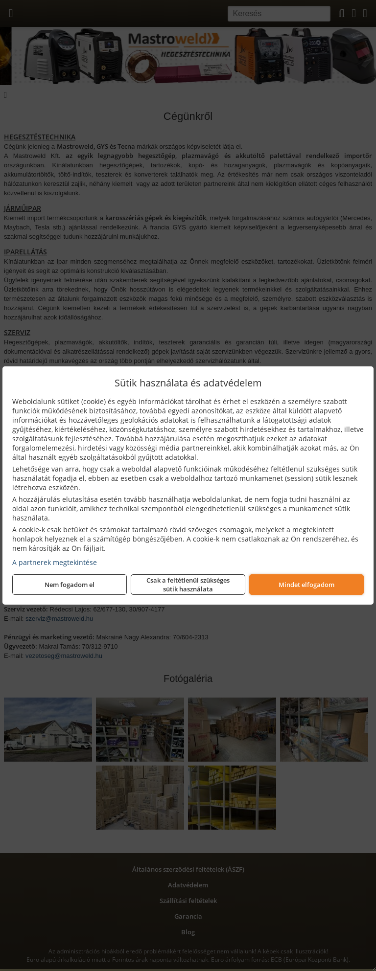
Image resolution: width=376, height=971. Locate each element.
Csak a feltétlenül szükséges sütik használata (188, 584)
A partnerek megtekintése (54, 562)
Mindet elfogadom (306, 584)
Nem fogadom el (69, 584)
